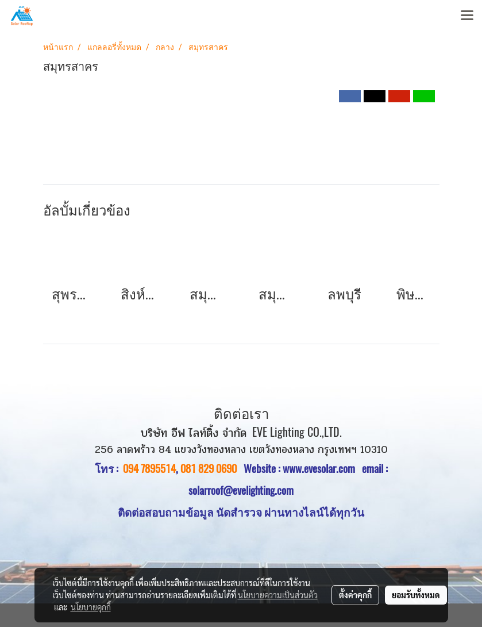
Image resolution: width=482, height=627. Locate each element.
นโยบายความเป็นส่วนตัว (278, 595)
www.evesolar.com (322, 468)
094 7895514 (149, 468)
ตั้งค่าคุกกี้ (355, 595)
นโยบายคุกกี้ (91, 607)
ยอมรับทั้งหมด (416, 595)
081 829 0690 (208, 468)
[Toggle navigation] (467, 16)
